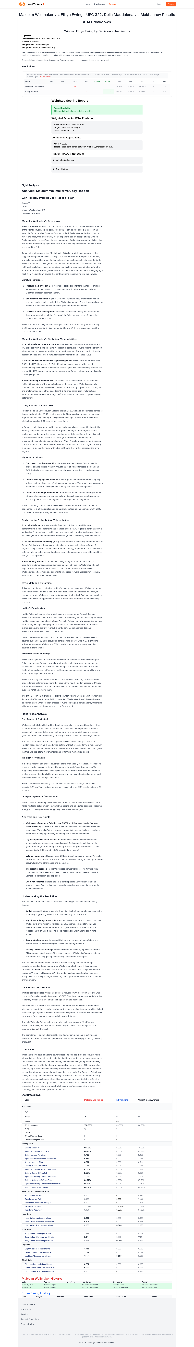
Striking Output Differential (36, 1173)
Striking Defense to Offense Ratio (38, 1180)
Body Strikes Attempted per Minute (39, 1237)
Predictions (99, 4)
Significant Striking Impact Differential (40, 1169)
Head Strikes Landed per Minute (38, 1218)
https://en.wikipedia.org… (44, 47)
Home (87, 4)
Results (112, 4)
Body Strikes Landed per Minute (38, 1233)
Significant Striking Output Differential (40, 1176)
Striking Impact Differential (36, 1166)
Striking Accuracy (32, 1148)
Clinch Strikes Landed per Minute (38, 1264)
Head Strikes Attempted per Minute (39, 1222)
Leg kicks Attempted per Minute (38, 1252)
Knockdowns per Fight (34, 1162)
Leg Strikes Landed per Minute (37, 1249)
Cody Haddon (31, 91)
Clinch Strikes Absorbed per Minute (39, 1271)
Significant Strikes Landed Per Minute (40, 1158)
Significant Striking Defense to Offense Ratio (43, 1184)
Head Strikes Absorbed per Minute (39, 1225)
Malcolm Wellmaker (34, 86)
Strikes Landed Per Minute (36, 1155)
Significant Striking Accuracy (37, 1151)
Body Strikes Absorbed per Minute (39, 1241)
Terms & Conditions (30, 1319)
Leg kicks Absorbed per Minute (38, 1256)
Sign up (171, 4)
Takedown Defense (33, 1206)
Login (160, 4)
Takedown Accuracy (33, 1210)
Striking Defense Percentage (36, 1187)
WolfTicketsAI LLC (106, 1342)
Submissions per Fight (34, 1195)
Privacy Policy (27, 1324)
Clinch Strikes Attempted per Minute (40, 1268)
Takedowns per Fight (33, 1199)
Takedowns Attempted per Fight (38, 1203)
